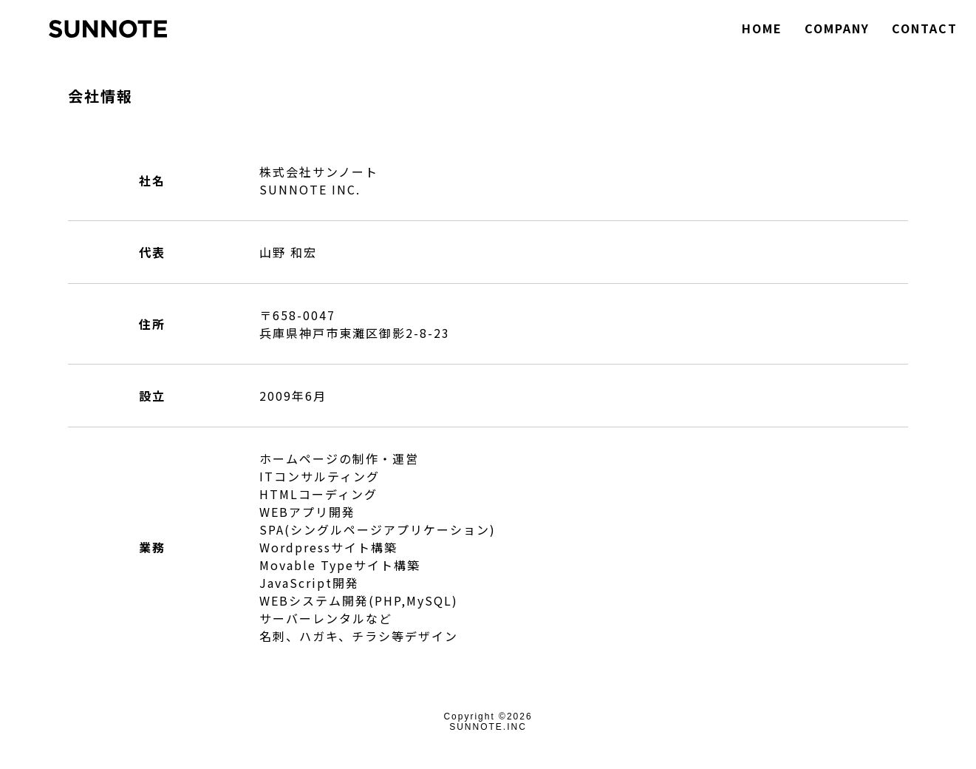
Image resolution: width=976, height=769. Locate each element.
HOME (762, 28)
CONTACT (925, 28)
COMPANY (837, 28)
